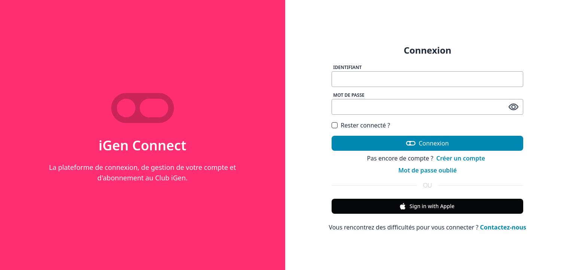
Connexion (427, 143)
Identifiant (347, 67)
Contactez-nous (503, 227)
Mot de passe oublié (427, 170)
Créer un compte (460, 158)
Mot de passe (349, 95)
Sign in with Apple (426, 206)
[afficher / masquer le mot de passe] (513, 107)
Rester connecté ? (365, 125)
